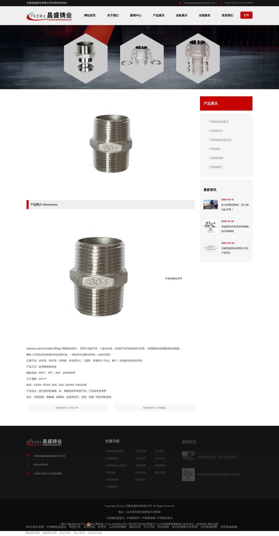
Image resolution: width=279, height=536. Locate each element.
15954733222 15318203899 (236, 3)
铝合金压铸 (95, 532)
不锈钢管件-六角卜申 (66, 408)
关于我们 (113, 15)
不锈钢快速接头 (219, 121)
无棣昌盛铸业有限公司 (138, 505)
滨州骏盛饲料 (208, 526)
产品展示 (158, 15)
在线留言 (204, 15)
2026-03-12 (227, 199)
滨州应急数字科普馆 (185, 526)
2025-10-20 (227, 221)
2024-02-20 (227, 242)
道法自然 (65, 532)
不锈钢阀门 (216, 167)
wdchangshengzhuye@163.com (197, 3)
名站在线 (89, 526)
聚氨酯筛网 (32, 532)
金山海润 (79, 532)
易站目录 (135, 526)
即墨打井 (75, 526)
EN (246, 15)
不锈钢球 (214, 148)
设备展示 (181, 15)
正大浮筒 (149, 526)
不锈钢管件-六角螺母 (154, 408)
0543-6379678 (41, 466)
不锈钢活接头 (165, 518)
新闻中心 (135, 15)
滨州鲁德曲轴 (228, 526)
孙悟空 (102, 526)
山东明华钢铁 (117, 526)
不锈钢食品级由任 (220, 139)
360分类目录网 (34, 526)
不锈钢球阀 (216, 158)
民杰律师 (163, 526)
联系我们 (227, 15)
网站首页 (90, 15)
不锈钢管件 (216, 130)
